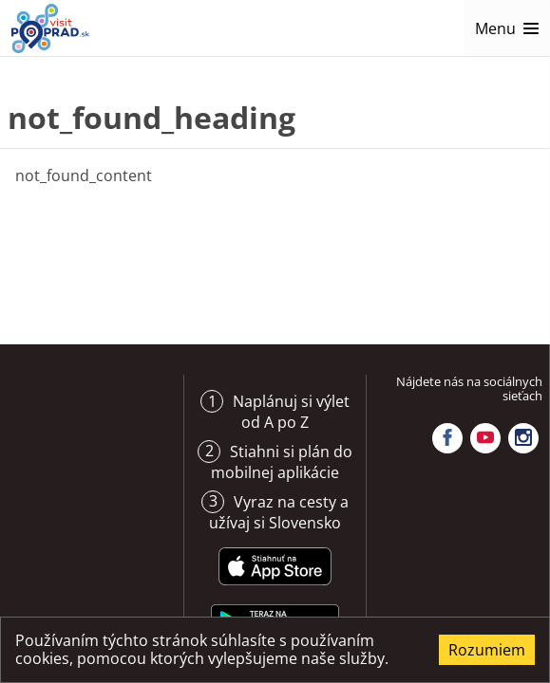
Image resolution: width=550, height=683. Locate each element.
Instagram (523, 438)
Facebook (447, 438)
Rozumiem (486, 649)
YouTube (485, 438)
